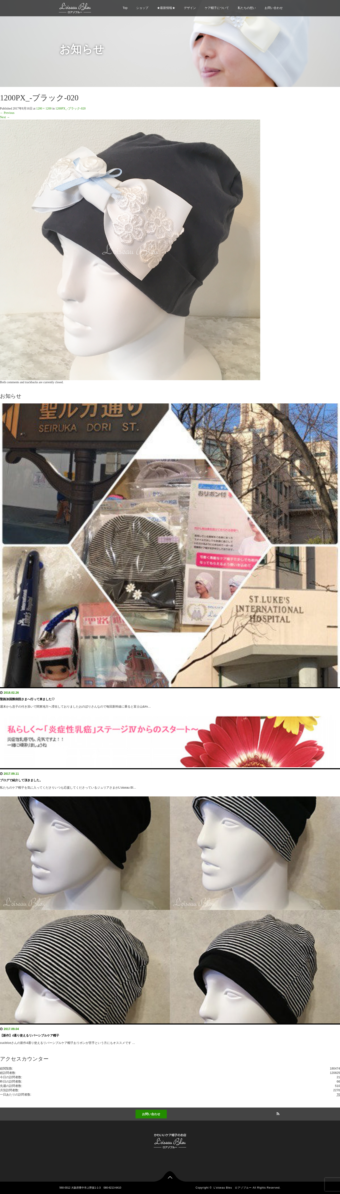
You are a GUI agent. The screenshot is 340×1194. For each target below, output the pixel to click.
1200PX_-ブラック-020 (71, 108)
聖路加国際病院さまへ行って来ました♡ (27, 699)
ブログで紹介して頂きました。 (21, 780)
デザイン (190, 8)
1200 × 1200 (44, 108)
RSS (277, 1113)
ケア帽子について (217, 8)
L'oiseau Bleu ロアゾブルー (233, 1187)
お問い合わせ (274, 8)
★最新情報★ (166, 8)
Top (125, 8)
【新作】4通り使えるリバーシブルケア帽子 (29, 1035)
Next (5, 117)
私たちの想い (247, 8)
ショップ (142, 8)
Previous (7, 112)
